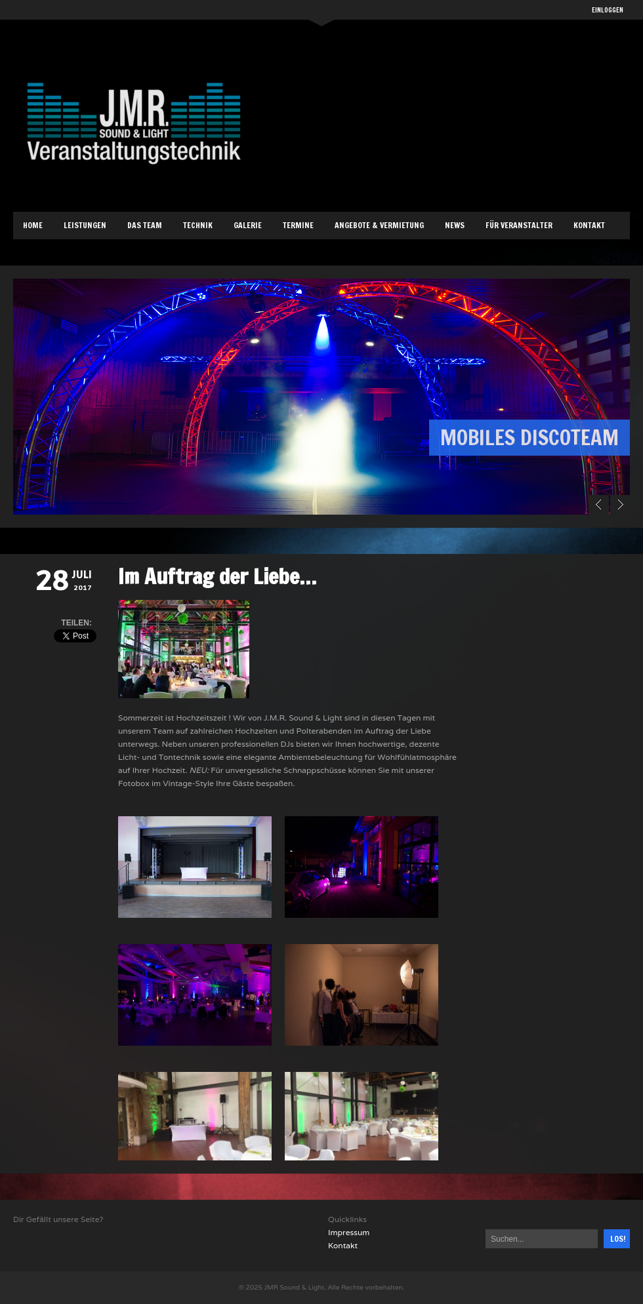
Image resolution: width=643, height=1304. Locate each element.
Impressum (348, 1232)
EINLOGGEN (607, 9)
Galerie (248, 225)
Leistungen (85, 225)
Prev (599, 505)
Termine (298, 225)
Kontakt (589, 225)
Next (620, 505)
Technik (198, 225)
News (455, 225)
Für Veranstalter (519, 225)
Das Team (144, 225)
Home (33, 225)
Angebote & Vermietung (379, 225)
